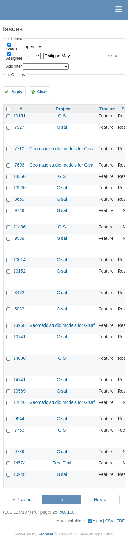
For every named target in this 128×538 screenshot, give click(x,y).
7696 (19, 165)
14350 (19, 176)
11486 (19, 226)
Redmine (45, 534)
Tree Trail (62, 462)
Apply (16, 92)
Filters (16, 38)
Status (11, 49)
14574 (19, 462)
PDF (121, 521)
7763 (19, 430)
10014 (19, 259)
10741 (19, 336)
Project (63, 108)
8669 (19, 199)
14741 (19, 379)
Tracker (107, 108)
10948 (19, 474)
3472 (19, 292)
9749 (19, 210)
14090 (19, 358)
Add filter (14, 66)
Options (18, 75)
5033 (19, 308)
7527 (19, 127)
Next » (100, 499)
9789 (19, 451)
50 (62, 512)
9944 (19, 418)
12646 (19, 402)
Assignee (14, 58)
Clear (42, 92)
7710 (19, 148)
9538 (19, 238)
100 (70, 512)
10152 (19, 271)
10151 (19, 115)
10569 (19, 390)
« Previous (23, 499)
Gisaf (62, 127)
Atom (97, 521)
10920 (19, 187)
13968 (19, 325)
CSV (109, 521)
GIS (62, 115)
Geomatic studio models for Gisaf (62, 148)
